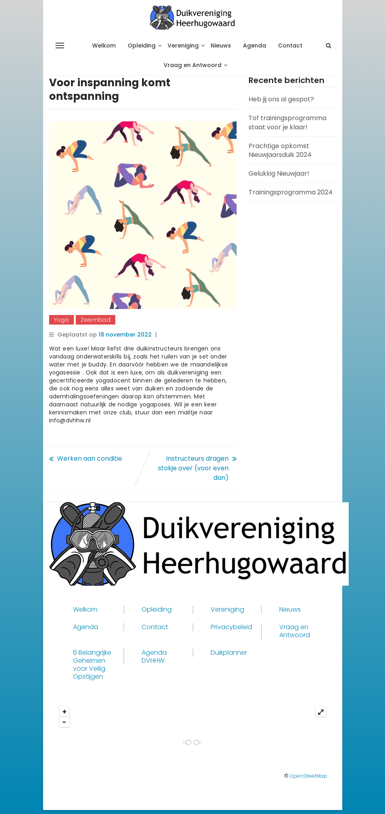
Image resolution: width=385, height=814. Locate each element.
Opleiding (142, 46)
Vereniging (183, 46)
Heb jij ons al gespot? (281, 99)
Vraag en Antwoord (192, 65)
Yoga (61, 320)
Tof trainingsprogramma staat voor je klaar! (287, 122)
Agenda (254, 46)
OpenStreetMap (308, 775)
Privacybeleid (231, 627)
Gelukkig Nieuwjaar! (279, 173)
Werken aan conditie (89, 458)
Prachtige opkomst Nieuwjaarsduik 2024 (280, 150)
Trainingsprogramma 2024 (291, 192)
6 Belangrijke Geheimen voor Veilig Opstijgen (92, 665)
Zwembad (96, 320)
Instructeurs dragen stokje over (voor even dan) (193, 468)
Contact (290, 46)
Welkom (104, 46)
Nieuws (221, 46)
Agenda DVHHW (154, 657)
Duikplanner (229, 653)
